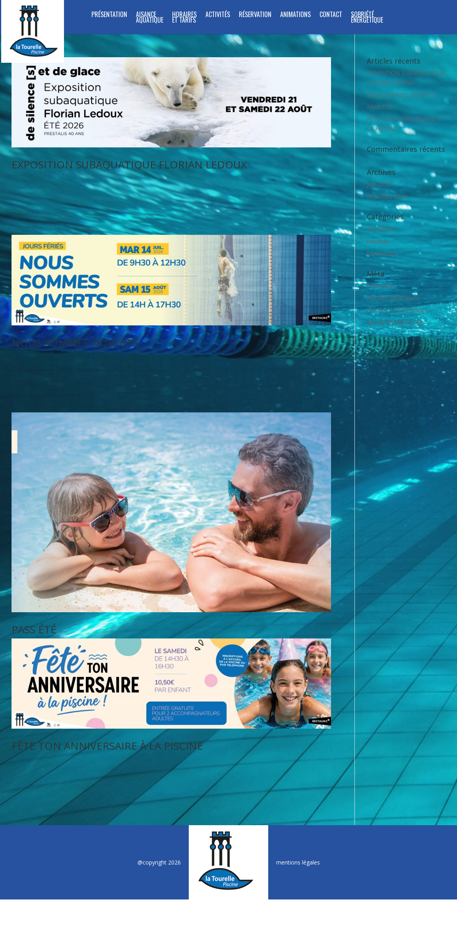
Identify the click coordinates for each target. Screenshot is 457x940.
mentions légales (298, 838)
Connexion (380, 286)
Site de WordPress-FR (395, 322)
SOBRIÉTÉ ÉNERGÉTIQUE (367, 18)
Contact (331, 15)
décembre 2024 (387, 196)
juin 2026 (378, 184)
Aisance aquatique (149, 18)
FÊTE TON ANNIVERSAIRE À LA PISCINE (107, 730)
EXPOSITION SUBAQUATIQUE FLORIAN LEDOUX (129, 164)
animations (381, 228)
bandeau (378, 241)
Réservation (255, 15)
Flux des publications (393, 298)
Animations (295, 15)
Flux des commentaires (397, 310)
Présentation (109, 15)
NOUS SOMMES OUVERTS (75, 334)
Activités (217, 15)
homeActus (381, 253)
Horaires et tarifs (184, 18)
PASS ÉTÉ (34, 613)
